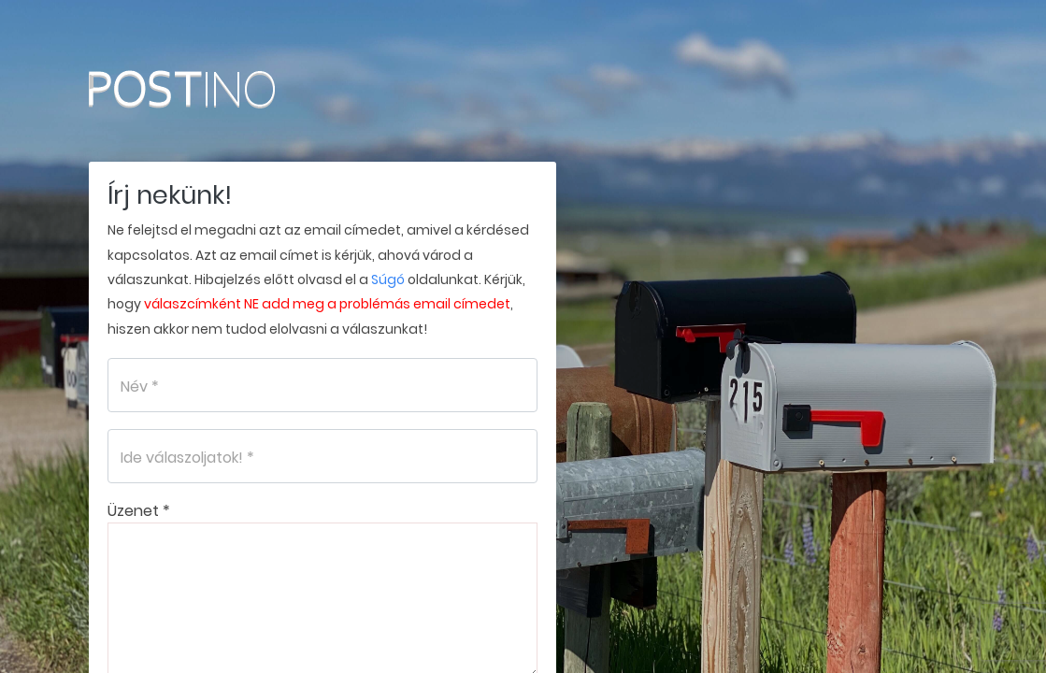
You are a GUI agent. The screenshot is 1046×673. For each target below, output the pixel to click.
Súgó (388, 279)
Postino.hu (220, 88)
